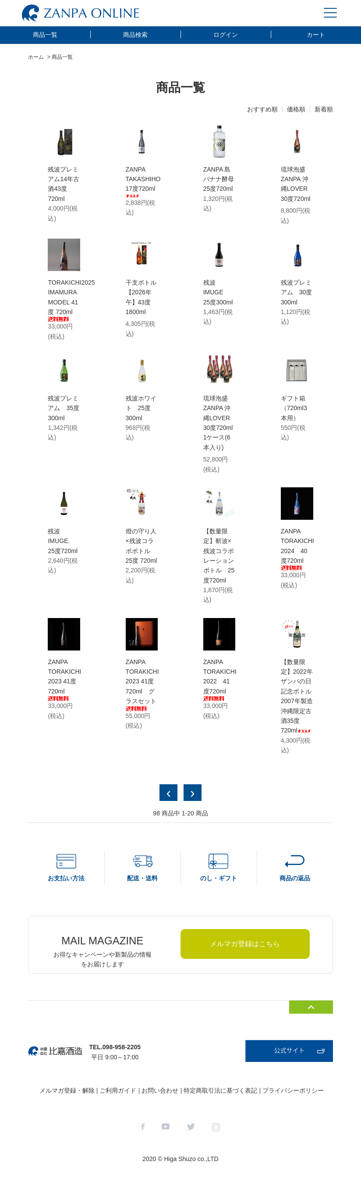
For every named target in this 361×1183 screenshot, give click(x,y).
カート (316, 34)
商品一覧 (45, 34)
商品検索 (135, 34)
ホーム (36, 57)
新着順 (324, 109)
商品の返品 (295, 878)
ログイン (225, 34)
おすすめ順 (262, 109)
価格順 (296, 109)
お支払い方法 (66, 878)
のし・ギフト (218, 878)
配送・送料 (142, 878)
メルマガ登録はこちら (245, 943)
